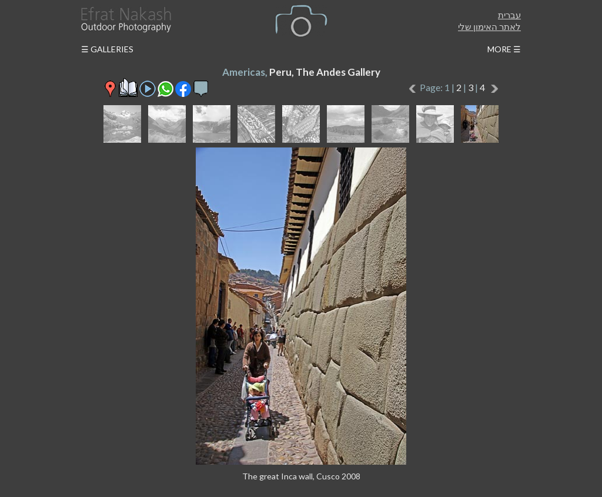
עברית (509, 14)
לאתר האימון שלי (489, 26)
